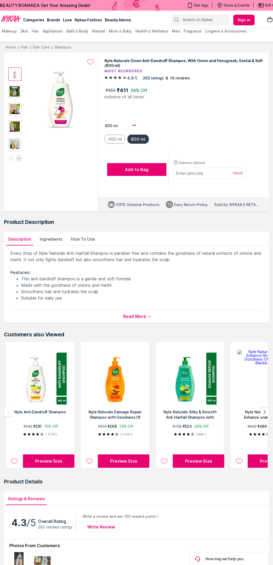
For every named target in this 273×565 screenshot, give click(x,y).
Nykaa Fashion (88, 20)
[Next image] (19, 159)
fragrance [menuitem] (193, 31)
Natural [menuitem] (98, 31)
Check (238, 173)
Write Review (101, 527)
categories (33, 20)
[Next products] (264, 412)
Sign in (244, 20)
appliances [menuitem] (53, 31)
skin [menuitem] (24, 31)
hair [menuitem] (35, 31)
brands (53, 20)
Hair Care (41, 47)
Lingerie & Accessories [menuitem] (226, 31)
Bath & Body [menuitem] (77, 31)
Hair (24, 47)
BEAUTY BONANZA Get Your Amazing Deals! (45, 5)
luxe (67, 20)
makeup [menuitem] (9, 31)
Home (10, 47)
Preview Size (48, 461)
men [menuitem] (176, 31)
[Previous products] (8, 412)
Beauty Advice (118, 20)
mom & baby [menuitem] (120, 31)
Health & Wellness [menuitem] (151, 31)
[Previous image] (11, 159)
